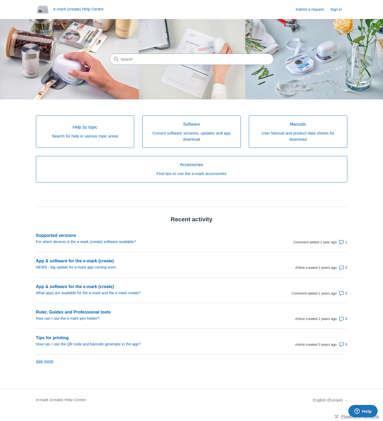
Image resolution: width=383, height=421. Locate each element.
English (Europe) (330, 400)
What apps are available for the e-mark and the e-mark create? (88, 293)
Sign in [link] (336, 9)
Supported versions (56, 235)
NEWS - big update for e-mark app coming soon (76, 267)
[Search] (191, 59)
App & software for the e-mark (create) (75, 261)
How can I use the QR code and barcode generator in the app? (88, 344)
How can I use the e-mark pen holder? (68, 318)
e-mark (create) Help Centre (61, 399)
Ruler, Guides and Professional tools (73, 312)
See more (44, 361)
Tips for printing (52, 338)
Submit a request (310, 9)
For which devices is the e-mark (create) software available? (86, 242)
